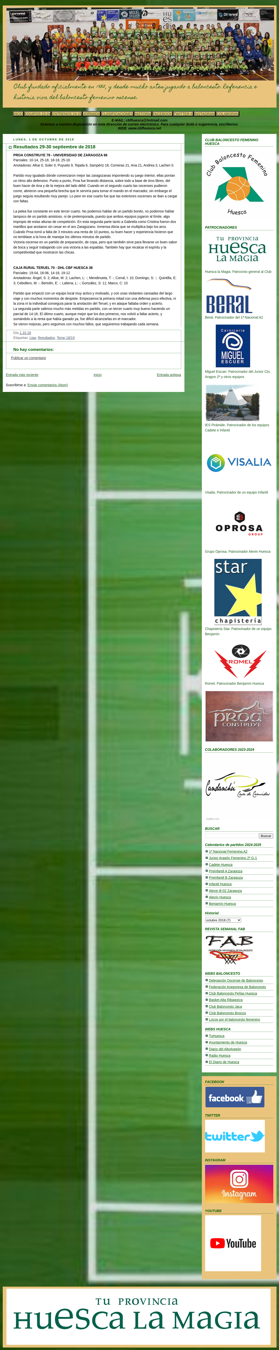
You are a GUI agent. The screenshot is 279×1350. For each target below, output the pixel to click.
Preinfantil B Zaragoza (226, 878)
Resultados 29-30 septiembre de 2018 (54, 146)
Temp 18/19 (66, 338)
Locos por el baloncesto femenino (234, 1019)
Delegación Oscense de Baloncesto (236, 980)
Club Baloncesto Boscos (227, 1013)
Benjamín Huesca (222, 904)
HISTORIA (143, 114)
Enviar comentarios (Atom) (48, 385)
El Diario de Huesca (224, 1062)
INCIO (18, 114)
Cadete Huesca (221, 865)
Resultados (46, 338)
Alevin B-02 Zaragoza (225, 891)
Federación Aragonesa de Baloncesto (237, 987)
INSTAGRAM (204, 114)
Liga (32, 338)
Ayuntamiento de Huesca (228, 1042)
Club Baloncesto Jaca (225, 1007)
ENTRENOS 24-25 (67, 114)
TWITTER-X (183, 114)
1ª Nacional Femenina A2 (228, 851)
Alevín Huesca (220, 897)
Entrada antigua (169, 375)
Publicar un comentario (28, 358)
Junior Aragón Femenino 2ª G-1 (233, 858)
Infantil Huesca (220, 884)
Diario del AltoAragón (225, 1049)
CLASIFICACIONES (117, 114)
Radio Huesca (219, 1055)
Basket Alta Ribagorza (226, 1000)
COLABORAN (228, 114)
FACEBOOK (162, 114)
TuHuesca (216, 1036)
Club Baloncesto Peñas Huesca (233, 993)
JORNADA (91, 114)
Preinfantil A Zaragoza (225, 871)
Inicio (98, 375)
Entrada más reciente (22, 375)
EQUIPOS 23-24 (38, 114)
